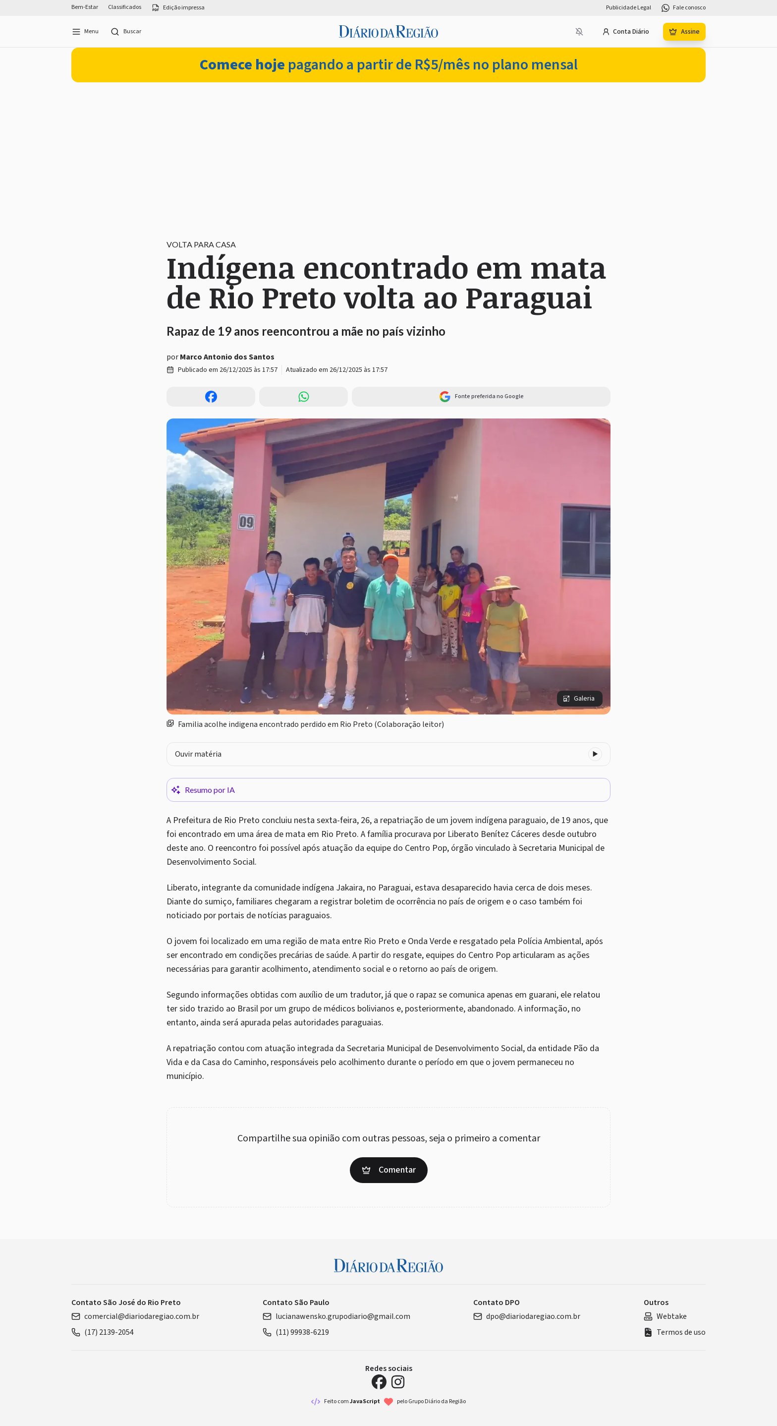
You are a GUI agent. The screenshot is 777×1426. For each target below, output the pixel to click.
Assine (684, 32)
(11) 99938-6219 (296, 1332)
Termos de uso (675, 1332)
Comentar (389, 1170)
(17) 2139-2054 (102, 1332)
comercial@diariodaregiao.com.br (135, 1316)
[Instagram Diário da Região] (397, 1381)
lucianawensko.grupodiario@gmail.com (336, 1316)
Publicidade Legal (628, 8)
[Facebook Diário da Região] (379, 1381)
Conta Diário (625, 32)
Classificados (124, 7)
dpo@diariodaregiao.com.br (526, 1316)
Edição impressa (178, 7)
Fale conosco (683, 7)
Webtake (665, 1316)
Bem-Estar (84, 7)
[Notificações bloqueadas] (579, 32)
